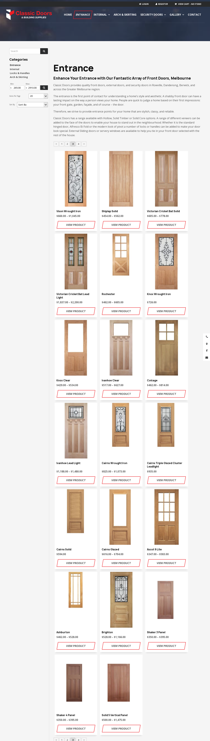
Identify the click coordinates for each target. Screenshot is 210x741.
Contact (194, 13)
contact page (172, 572)
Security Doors (151, 13)
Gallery (175, 13)
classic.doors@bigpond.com (112, 572)
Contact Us (128, 585)
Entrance (82, 13)
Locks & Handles (20, 73)
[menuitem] (55, 725)
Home (68, 13)
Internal (100, 13)
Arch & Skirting (125, 13)
